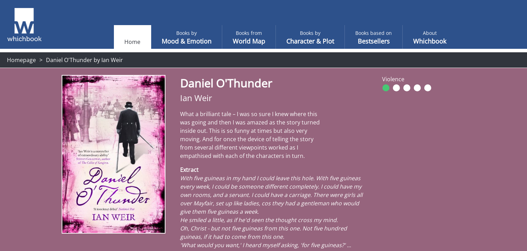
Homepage (21, 60)
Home (118, 42)
